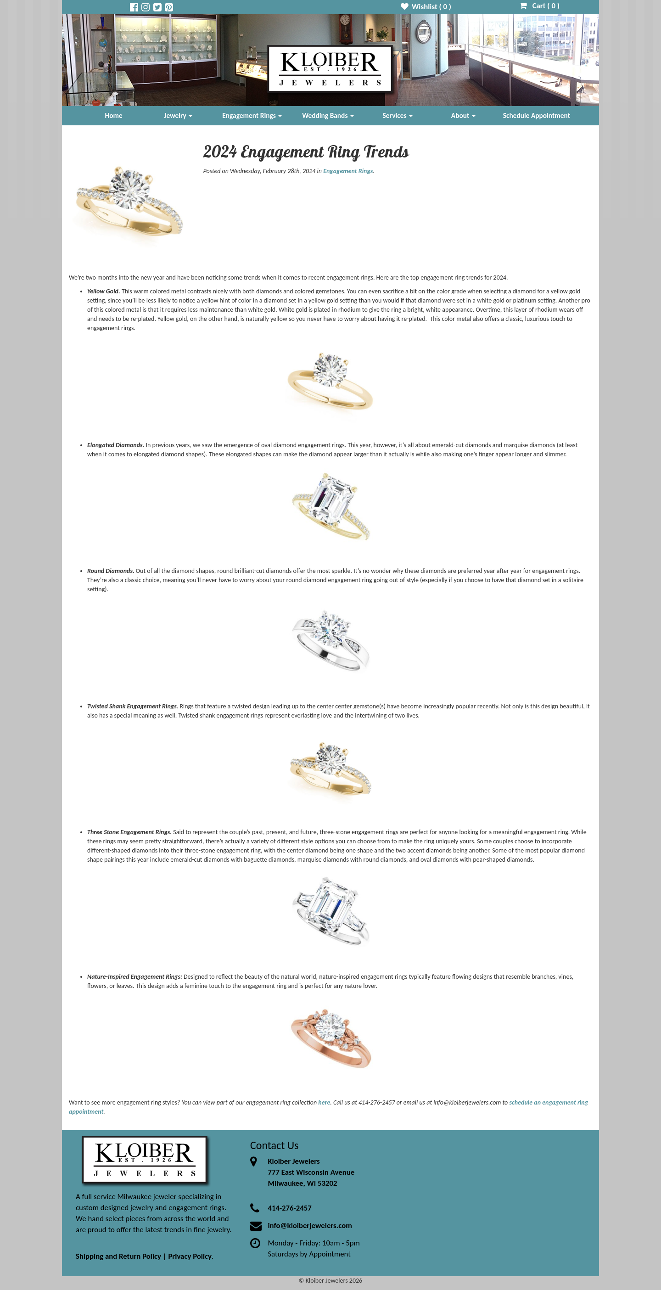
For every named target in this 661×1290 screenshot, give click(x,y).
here (324, 1102)
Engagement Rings (252, 115)
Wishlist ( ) (426, 6)
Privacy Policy (190, 1256)
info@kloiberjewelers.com (310, 1225)
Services (398, 115)
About (463, 115)
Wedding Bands (328, 115)
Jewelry (178, 115)
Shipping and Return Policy (118, 1256)
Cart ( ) (540, 6)
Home (114, 115)
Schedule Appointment (536, 115)
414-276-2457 (289, 1208)
